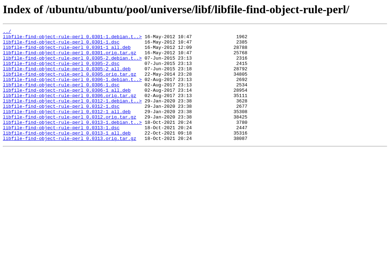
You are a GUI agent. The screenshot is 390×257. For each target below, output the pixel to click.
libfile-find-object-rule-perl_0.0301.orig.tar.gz (69, 58)
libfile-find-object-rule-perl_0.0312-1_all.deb (67, 128)
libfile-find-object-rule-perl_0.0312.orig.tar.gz (69, 135)
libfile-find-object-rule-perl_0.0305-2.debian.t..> (72, 64)
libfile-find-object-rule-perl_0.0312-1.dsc (61, 122)
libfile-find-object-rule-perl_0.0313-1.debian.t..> (72, 141)
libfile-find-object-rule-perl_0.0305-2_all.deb (67, 77)
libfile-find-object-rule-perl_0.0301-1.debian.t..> (72, 38)
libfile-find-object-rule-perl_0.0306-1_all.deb (67, 103)
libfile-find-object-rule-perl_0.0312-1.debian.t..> (72, 115)
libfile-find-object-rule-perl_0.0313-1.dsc (61, 148)
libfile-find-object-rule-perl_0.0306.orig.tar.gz (69, 109)
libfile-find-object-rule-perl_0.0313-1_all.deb (67, 154)
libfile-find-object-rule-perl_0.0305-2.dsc (61, 70)
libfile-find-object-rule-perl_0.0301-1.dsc (61, 45)
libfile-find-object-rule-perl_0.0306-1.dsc (61, 96)
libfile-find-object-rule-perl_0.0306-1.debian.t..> (72, 90)
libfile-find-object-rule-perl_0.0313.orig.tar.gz (69, 160)
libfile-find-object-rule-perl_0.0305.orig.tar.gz (69, 83)
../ (7, 32)
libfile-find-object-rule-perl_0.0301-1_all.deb (67, 51)
